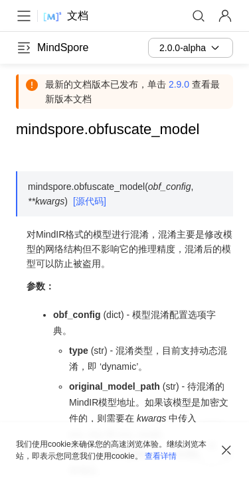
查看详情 (161, 456)
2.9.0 (179, 84)
